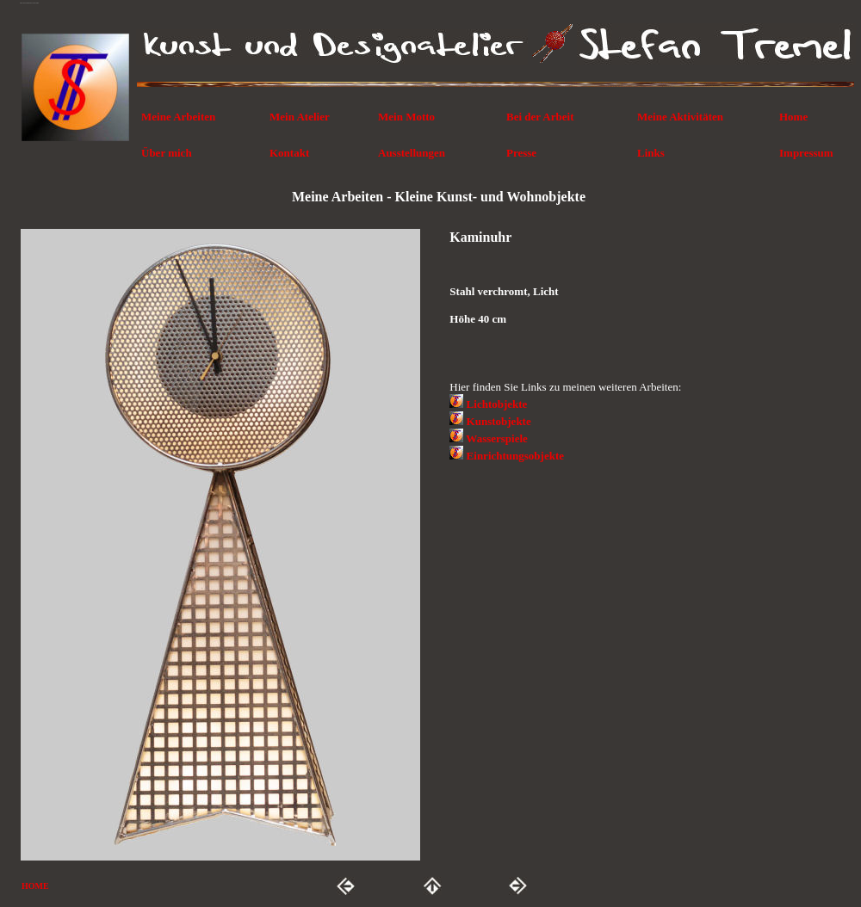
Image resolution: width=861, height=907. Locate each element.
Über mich (166, 152)
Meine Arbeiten (178, 116)
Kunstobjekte (499, 421)
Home (793, 116)
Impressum (806, 152)
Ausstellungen (411, 152)
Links (651, 152)
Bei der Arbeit (539, 116)
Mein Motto (406, 116)
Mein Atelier (299, 116)
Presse (521, 152)
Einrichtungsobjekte (515, 455)
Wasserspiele (497, 438)
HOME (35, 886)
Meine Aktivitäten (680, 116)
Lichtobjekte (497, 404)
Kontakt (289, 152)
